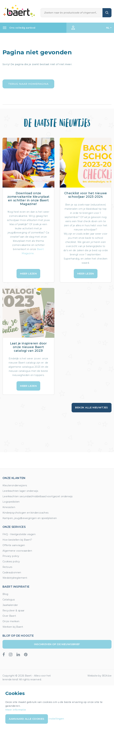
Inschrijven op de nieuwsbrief (57, 644)
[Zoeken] (72, 12)
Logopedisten (11, 501)
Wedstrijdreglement (15, 577)
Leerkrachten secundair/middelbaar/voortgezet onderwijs (38, 496)
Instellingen (56, 718)
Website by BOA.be (99, 675)
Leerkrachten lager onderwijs (20, 490)
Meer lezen (28, 273)
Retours (7, 567)
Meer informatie (15, 709)
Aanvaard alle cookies (26, 718)
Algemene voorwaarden (17, 550)
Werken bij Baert (13, 626)
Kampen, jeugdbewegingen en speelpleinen (30, 518)
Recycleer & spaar (14, 610)
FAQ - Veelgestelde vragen (19, 534)
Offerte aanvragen (14, 545)
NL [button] (108, 27)
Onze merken (11, 621)
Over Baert (9, 615)
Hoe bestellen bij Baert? (17, 539)
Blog (5, 594)
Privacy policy (11, 556)
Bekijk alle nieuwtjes (91, 407)
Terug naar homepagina (28, 83)
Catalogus (9, 599)
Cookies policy (11, 561)
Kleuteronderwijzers (15, 485)
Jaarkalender (10, 605)
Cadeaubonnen (12, 572)
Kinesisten (9, 507)
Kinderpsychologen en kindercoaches (26, 512)
